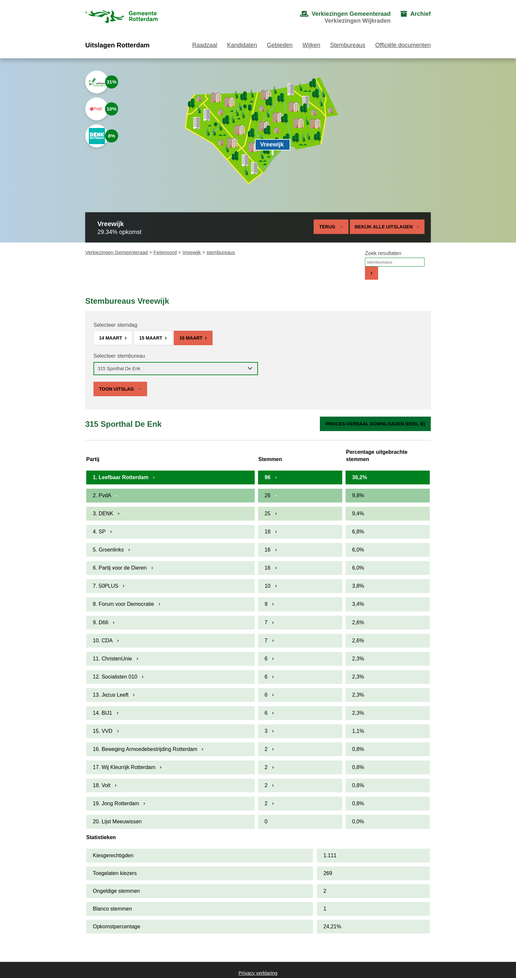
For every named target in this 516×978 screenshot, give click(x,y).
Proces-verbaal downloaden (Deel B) (375, 423)
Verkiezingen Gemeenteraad (116, 252)
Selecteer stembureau (119, 356)
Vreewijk (191, 252)
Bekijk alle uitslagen (387, 226)
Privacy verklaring (258, 973)
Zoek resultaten (383, 253)
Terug (327, 226)
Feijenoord (165, 252)
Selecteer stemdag (115, 325)
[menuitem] (339, 17)
